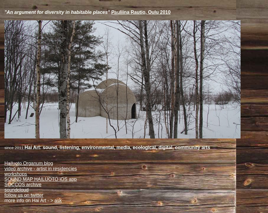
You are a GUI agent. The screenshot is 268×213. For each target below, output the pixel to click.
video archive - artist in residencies (40, 168)
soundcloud (16, 189)
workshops (15, 173)
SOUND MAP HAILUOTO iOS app (40, 179)
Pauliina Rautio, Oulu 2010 (141, 12)
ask (58, 200)
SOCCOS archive (22, 184)
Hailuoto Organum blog (28, 163)
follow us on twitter (23, 195)
